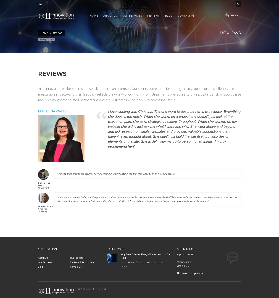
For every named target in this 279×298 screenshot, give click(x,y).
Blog (40, 266)
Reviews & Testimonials (83, 262)
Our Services (45, 262)
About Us (43, 257)
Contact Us (76, 266)
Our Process (76, 257)
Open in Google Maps (190, 273)
